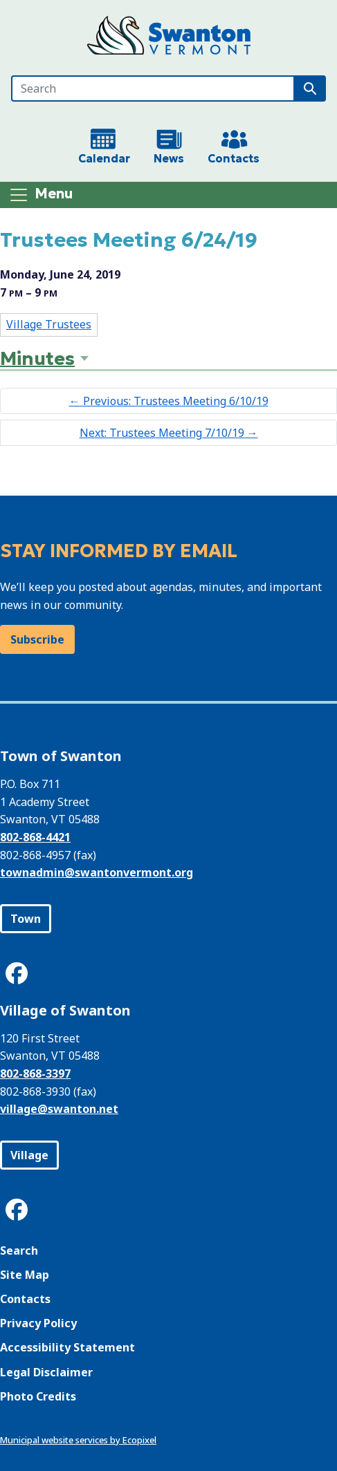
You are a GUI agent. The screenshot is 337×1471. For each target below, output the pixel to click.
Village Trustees (48, 324)
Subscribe (37, 639)
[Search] (153, 88)
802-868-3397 (35, 1073)
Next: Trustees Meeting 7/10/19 (169, 432)
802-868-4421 (35, 837)
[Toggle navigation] (40, 195)
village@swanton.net (59, 1108)
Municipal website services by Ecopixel (78, 1440)
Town (25, 918)
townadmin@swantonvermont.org (96, 872)
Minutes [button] (37, 358)
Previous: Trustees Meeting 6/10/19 (168, 401)
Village (29, 1155)
